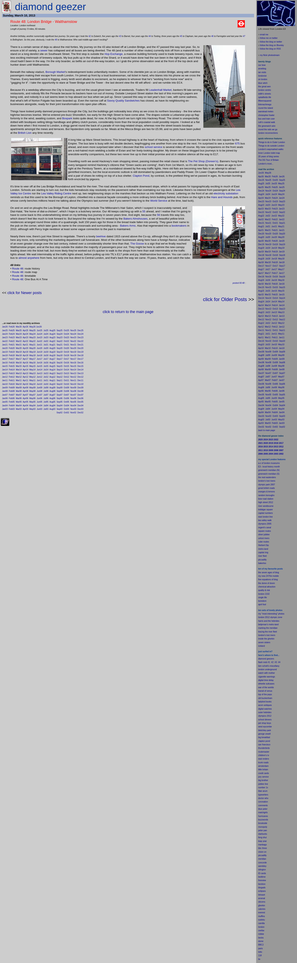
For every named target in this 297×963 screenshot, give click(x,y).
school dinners (264, 719)
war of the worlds (266, 687)
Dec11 (80, 380)
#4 (279, 662)
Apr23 (25, 337)
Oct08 (66, 391)
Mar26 (19, 327)
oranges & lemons (266, 491)
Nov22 (73, 341)
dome (260, 941)
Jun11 (39, 380)
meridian (273, 628)
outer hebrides (264, 712)
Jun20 (39, 348)
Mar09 (19, 387)
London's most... (265, 164)
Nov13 (73, 373)
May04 (32, 405)
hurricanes (263, 816)
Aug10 (52, 384)
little (260, 769)
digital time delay (265, 680)
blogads (261, 887)
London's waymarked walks (270, 149)
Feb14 (12, 370)
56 (158, 214)
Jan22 (5, 341)
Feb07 (12, 395)
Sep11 (59, 380)
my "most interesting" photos (271, 614)
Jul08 (46, 391)
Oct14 (66, 370)
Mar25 (19, 330)
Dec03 (80, 409)
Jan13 (5, 373)
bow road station (265, 499)
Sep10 (59, 384)
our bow (262, 65)
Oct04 (66, 405)
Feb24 (12, 334)
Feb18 (12, 355)
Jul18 (46, 355)
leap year (262, 841)
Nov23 (73, 337)
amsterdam (263, 766)
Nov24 (73, 334)
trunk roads (263, 762)
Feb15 (12, 366)
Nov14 (73, 370)
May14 (32, 370)
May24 (32, 334)
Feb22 (12, 341)
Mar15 (19, 366)
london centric (264, 90)
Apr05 (25, 402)
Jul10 (46, 384)
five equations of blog (268, 579)
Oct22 (66, 341)
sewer (44, 50)
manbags (262, 845)
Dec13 (80, 373)
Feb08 (12, 391)
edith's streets (264, 94)
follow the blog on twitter (271, 42)
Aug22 (52, 341)
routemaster (263, 752)
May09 (32, 387)
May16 (32, 363)
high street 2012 (265, 502)
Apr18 (25, 355)
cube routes (263, 542)
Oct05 (66, 402)
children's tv (263, 755)
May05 (32, 402)
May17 (32, 359)
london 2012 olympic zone (270, 617)
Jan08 (5, 391)
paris (260, 948)
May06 (32, 398)
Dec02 (80, 412)
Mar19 (19, 352)
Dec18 (80, 355)
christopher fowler (266, 115)
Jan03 (5, 409)
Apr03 (25, 409)
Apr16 (25, 363)
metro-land (263, 549)
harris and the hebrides (268, 621)
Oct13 (66, 373)
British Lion (25, 132)
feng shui (262, 837)
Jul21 (46, 345)
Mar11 (19, 380)
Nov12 (73, 377)
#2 (272, 662)
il (261, 604)
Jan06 (5, 398)
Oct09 (66, 387)
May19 (32, 352)
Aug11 (52, 380)
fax (263, 930)
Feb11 (12, 380)
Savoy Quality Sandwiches (123, 100)
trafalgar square (265, 509)
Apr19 (25, 352)
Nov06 (73, 398)
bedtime (262, 877)
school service (153, 147)
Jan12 (5, 377)
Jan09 (5, 387)
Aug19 (52, 352)
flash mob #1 (264, 662)
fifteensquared (264, 101)
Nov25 (73, 330)
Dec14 (80, 370)
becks (261, 938)
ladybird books (264, 702)
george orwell (264, 734)
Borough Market (55, 71)
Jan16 (5, 363)
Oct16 (66, 363)
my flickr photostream (269, 55)
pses (263, 891)
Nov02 (73, 412)
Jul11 (46, 380)
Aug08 (52, 391)
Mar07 (19, 395)
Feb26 (12, 327)
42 (89, 36)
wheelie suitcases (266, 684)
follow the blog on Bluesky (272, 45)
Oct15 (66, 366)
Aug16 (52, 363)
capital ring (263, 552)
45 (181, 36)
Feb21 (12, 345)
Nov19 (73, 352)
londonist (262, 76)
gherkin (261, 905)
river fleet (262, 556)
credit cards (263, 773)
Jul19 (46, 352)
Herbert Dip (263, 545)
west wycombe (265, 726)
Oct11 (66, 380)
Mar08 (19, 391)
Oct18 (66, 355)
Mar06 (19, 398)
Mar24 (19, 334)
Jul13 (46, 373)
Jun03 (39, 409)
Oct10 (66, 384)
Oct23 (66, 337)
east (260, 759)
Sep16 (59, 363)
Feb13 (12, 373)
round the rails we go (267, 129)
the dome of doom (266, 583)
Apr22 (25, 341)
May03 (32, 409)
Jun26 (39, 327)
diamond (262, 659)
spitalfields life (264, 97)
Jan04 (5, 405)
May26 (32, 327)
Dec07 (80, 395)
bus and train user (266, 119)
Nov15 (73, 366)
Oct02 (66, 412)
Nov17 (73, 359)
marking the (263, 628)
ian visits (262, 72)
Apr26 (25, 327)
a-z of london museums (269, 463)
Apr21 (25, 345)
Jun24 (39, 334)
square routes (264, 531)
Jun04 (39, 405)
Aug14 (52, 370)
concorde (262, 862)
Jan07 (5, 395)
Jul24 (46, 334)
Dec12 (80, 377)
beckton (261, 884)
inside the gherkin (266, 639)
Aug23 (52, 337)
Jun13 (39, 373)
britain (265, 769)
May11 (32, 380)
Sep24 (59, 334)
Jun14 (39, 370)
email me (264, 34)
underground (271, 669)
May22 (32, 341)
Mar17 (19, 359)
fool (264, 604)
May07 (32, 395)
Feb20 (12, 348)
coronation (263, 802)
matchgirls (263, 812)
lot (259, 952)
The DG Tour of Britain (268, 160)
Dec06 (80, 398)
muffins (261, 916)
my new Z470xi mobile (268, 576)
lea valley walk (264, 520)
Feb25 (12, 330)
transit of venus (265, 691)
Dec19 (80, 352)
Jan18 (5, 355)
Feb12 (12, 377)
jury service (263, 777)
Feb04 (12, 405)
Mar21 (19, 345)
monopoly (262, 827)
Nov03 (73, 409)
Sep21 (59, 345)
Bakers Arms (128, 225)
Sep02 (59, 412)
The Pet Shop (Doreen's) (203, 161)
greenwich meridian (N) (268, 470)
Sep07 (59, 395)
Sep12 (59, 377)
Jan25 (5, 330)
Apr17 (25, 359)
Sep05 (59, 402)
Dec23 (80, 337)
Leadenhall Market (160, 89)
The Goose (137, 243)
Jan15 (5, 366)
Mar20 (19, 348)
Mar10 (19, 384)
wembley (262, 866)
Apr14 (25, 370)
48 (56, 40)
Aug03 (52, 409)
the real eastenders (267, 477)
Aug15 (52, 366)
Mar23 (19, 337)
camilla (261, 923)
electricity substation (225, 193)
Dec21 (80, 345)
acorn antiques (265, 705)
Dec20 (80, 348)
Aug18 (52, 355)
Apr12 (25, 377)
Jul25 (46, 330)
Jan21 (5, 345)
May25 (32, 330)
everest (261, 912)
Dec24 (80, 334)
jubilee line (263, 784)
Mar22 (19, 341)
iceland (261, 646)
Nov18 (73, 355)
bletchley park (264, 730)
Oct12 (66, 377)
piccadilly (262, 560)
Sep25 (59, 330)
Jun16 (39, 363)
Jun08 (39, 391)
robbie (261, 934)
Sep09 (59, 387)
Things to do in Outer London (271, 142)
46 (212, 36)
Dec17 (80, 359)
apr (259, 604)
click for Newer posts (24, 293)
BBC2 (261, 945)
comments (263, 805)
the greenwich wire (266, 126)
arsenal (261, 898)
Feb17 (12, 359)
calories (261, 909)
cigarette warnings (266, 677)
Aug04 (52, 405)
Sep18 (59, 355)
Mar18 (19, 355)
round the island (265, 108)
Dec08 (80, 391)
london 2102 (264, 594)
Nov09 (73, 387)
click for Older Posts (225, 299)
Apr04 (25, 405)
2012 (269, 716)
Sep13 (59, 373)
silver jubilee (264, 534)
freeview (262, 880)
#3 (276, 662)
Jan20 (5, 348)
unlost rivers (263, 538)
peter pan (262, 830)
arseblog (262, 68)
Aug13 (52, 373)
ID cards (262, 873)
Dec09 (80, 387)
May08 (32, 391)
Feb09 (12, 387)
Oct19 (66, 352)
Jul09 (46, 387)
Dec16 (80, 363)
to (261, 952)
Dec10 (80, 384)
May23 (32, 337)
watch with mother (266, 673)
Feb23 (12, 337)
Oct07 (66, 395)
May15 (32, 366)
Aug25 (52, 330)
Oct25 (66, 330)
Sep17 (59, 359)
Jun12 (39, 377)
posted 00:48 (239, 283)
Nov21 (73, 345)
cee (260, 930)
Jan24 (5, 334)
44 (149, 36)
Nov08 (73, 391)
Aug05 (52, 402)
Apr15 (25, 366)
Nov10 (73, 384)
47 (244, 36)
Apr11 (25, 380)
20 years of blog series (268, 156)
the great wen (264, 86)
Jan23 (5, 337)
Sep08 (59, 391)
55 (143, 211)
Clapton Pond (141, 175)
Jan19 (5, 352)
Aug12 (52, 377)
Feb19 (12, 352)
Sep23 (59, 337)
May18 (32, 355)
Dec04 (80, 405)
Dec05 (80, 402)
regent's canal (264, 527)
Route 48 (17, 268)
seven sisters (264, 642)
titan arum (262, 791)
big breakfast (264, 737)
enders (266, 759)
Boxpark (67, 118)
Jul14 (46, 370)
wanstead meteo (265, 111)
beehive (101, 236)
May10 (32, 384)
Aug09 (52, 387)
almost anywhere (29, 257)
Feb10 (12, 384)
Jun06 (39, 398)
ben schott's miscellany (268, 666)
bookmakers (179, 225)
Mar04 (19, 405)
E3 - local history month (269, 467)
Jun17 (39, 359)
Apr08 (25, 391)
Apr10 (25, 384)
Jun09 (39, 387)
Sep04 (59, 405)
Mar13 (19, 373)
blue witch (262, 83)
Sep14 (59, 370)
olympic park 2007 (266, 484)
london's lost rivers (266, 481)
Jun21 (39, 345)
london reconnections (268, 133)
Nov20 (73, 348)
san (260, 744)
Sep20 (59, 348)
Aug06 (52, 398)
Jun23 (39, 337)
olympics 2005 (264, 524)
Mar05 (19, 402)
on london (262, 79)
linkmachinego (264, 104)
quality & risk (264, 590)
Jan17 (5, 359)
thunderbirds (264, 748)
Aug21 (52, 345)
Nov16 (73, 363)
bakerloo (262, 563)
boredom (262, 601)
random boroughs (266, 495)
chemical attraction (266, 587)
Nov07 (73, 395)
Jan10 (5, 384)
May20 (32, 348)
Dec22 (80, 341)
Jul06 (46, 398)
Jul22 (46, 341)
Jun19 (39, 352)
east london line (265, 517)
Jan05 (5, 402)
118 (260, 955)
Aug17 (52, 359)
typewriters (263, 795)
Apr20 (25, 348)
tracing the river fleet (267, 632)
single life (262, 597)
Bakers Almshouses (135, 218)
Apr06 (25, 398)
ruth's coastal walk (266, 122)
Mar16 (19, 363)
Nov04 (73, 405)
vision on (262, 852)
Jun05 (39, 402)
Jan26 (5, 327)
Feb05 (12, 402)
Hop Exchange (114, 54)
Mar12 (19, 377)
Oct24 (66, 334)
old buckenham (265, 698)
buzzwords (263, 820)
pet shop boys (264, 723)
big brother (263, 780)
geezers (270, 659)
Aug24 (52, 334)
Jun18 (39, 355)
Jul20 (46, 348)
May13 (32, 373)
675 (237, 143)
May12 (32, 377)
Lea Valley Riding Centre (56, 193)
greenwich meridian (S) (268, 474)
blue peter (262, 809)
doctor (261, 798)
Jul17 (46, 359)
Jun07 (39, 395)
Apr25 (25, 330)
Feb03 (12, 409)
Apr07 (25, 395)
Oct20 (66, 348)
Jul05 (46, 402)
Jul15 (46, 366)
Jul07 (46, 395)
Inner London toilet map (269, 153)
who (266, 798)
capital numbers (265, 513)
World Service (158, 200)
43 (120, 36)
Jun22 (39, 341)
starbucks (262, 834)
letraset (261, 895)
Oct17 (66, 359)
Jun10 (39, 384)
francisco (266, 744)
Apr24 (25, 334)
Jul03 (46, 409)
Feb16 (12, 363)
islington (262, 869)
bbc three (262, 848)
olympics (262, 716)
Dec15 (80, 366)
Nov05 (73, 402)
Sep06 (59, 398)
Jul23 (46, 337)
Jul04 (46, 405)
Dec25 (80, 330)
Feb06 (12, 398)
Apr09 (25, 387)
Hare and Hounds (222, 197)
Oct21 (66, 345)
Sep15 (59, 366)
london (261, 669)
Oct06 (66, 398)
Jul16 (46, 363)
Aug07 (52, 395)
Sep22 (59, 341)
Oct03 (66, 409)
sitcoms (261, 902)
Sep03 (59, 409)
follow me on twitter (269, 38)
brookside (262, 823)
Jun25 (39, 330)
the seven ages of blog (268, 572)
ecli (259, 891)
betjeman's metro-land (268, 624)
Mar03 (19, 409)
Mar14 (19, 370)
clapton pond (264, 741)
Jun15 (39, 366)
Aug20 (52, 348)
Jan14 (5, 370)
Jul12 (46, 377)
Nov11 (73, 380)
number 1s (263, 787)
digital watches (265, 709)
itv (259, 959)
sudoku (261, 920)
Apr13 (25, 373)
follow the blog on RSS (270, 49)
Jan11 (5, 380)
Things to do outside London (271, 146)
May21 (32, 345)
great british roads (266, 488)
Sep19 (59, 352)
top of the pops (265, 694)
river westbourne (265, 506)
